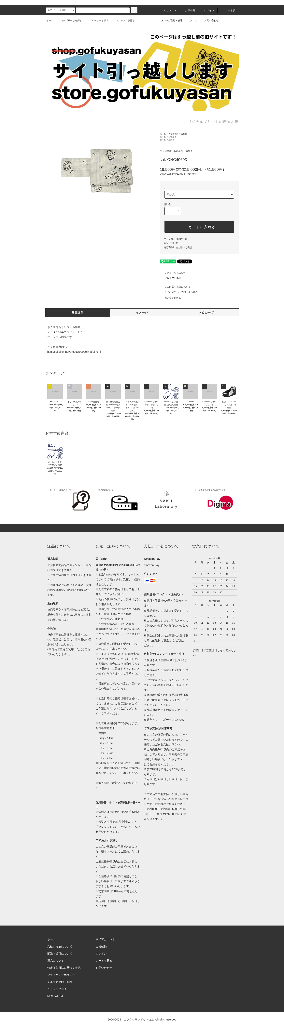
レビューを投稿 (170, 277)
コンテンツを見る (123, 20)
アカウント (168, 10)
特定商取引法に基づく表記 (178, 247)
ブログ (191, 20)
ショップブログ (57, 989)
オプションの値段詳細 (175, 238)
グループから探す (96, 20)
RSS (50, 996)
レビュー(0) (206, 312)
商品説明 (78, 312)
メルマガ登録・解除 (169, 20)
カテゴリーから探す (69, 20)
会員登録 (187, 10)
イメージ (142, 312)
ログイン (207, 10)
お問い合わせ (209, 20)
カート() (228, 10)
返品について (171, 243)
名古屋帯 (172, 137)
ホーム (49, 20)
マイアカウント (105, 939)
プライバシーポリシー (61, 974)
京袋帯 (184, 134)
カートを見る (104, 960)
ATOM (59, 996)
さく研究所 (173, 134)
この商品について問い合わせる (179, 292)
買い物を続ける (170, 297)
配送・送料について (59, 953)
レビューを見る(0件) (173, 273)
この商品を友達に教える (175, 286)
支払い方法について (59, 946)
